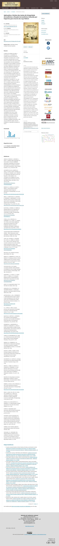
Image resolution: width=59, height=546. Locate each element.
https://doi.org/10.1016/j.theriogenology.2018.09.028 (14, 332)
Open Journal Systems (45, 128)
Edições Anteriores (20, 8)
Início (5, 11)
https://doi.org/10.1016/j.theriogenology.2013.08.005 (14, 389)
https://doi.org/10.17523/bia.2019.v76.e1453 (12, 41)
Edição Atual (12, 8)
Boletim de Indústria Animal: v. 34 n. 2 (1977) (26, 470)
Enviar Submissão (45, 13)
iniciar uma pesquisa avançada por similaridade (20, 506)
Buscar (54, 8)
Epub (31, 47)
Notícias (27, 8)
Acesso (56, 0)
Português (43, 23)
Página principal (5, 8)
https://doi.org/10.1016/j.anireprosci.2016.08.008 (13, 313)
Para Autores (43, 32)
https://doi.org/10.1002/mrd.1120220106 (11, 263)
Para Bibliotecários (44, 34)
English (42, 20)
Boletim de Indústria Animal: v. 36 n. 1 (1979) (19, 465)
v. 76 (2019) (13, 11)
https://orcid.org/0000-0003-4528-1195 (10, 26)
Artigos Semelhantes (8, 444)
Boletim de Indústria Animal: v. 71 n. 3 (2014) (26, 501)
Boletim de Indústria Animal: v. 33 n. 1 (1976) (29, 474)
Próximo (35, 504)
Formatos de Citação (27, 131)
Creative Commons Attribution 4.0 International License (35, 534)
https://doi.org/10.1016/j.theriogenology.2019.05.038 (14, 194)
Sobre (41, 8)
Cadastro (51, 0)
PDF (26, 47)
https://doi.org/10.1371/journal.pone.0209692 (12, 229)
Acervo (8, 11)
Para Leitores (43, 30)
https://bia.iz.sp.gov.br (29, 526)
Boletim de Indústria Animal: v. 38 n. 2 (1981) (27, 455)
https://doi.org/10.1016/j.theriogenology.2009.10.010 (14, 205)
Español (42, 22)
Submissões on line (34, 8)
